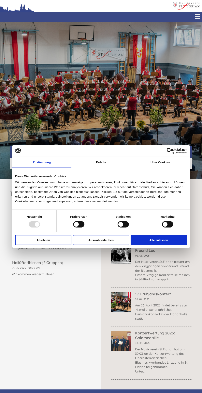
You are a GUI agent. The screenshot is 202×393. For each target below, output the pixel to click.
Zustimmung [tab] (42, 162)
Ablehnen (43, 240)
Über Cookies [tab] (160, 162)
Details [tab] (101, 162)
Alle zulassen (158, 240)
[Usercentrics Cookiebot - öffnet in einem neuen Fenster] (169, 151)
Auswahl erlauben (101, 240)
